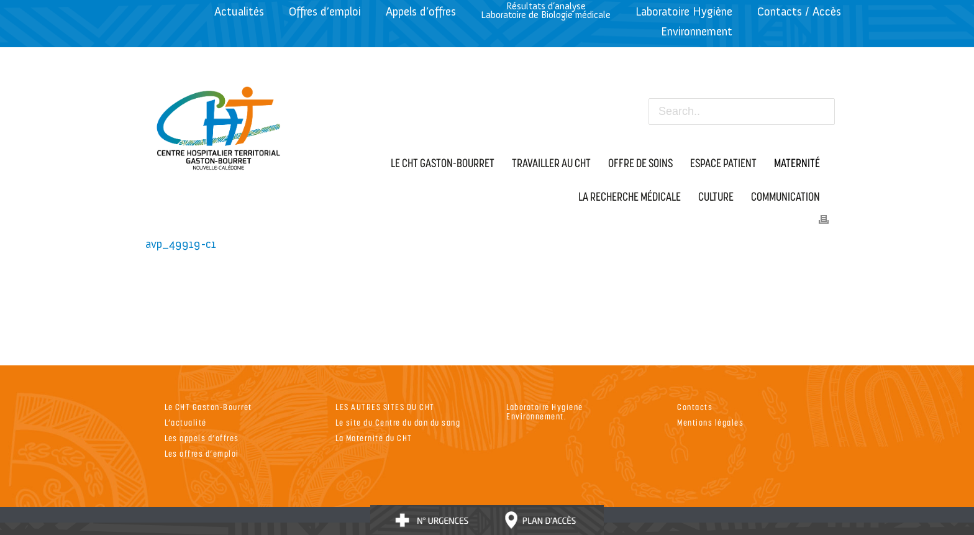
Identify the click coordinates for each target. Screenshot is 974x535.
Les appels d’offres (202, 437)
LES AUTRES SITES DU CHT (385, 406)
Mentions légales (710, 422)
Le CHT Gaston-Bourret (208, 406)
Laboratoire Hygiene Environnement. (544, 411)
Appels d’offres (421, 11)
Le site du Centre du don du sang (397, 422)
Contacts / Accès (799, 11)
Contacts (694, 406)
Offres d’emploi (325, 11)
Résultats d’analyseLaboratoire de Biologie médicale (546, 10)
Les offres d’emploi (202, 453)
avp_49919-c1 (180, 244)
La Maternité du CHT (373, 437)
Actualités (239, 11)
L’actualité (186, 422)
